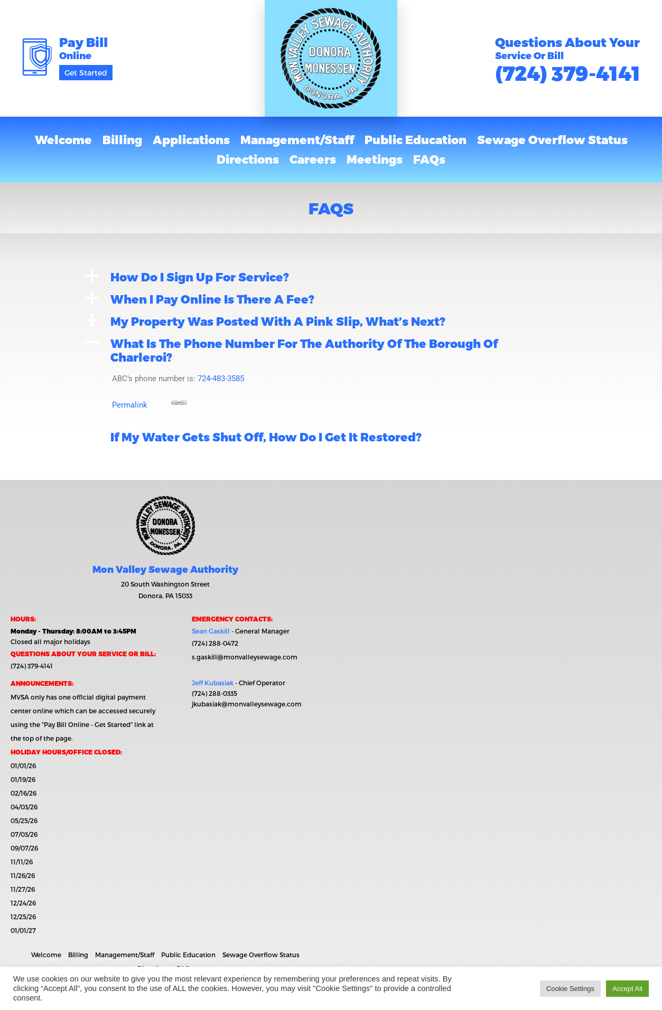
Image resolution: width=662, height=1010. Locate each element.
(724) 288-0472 (215, 643)
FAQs (429, 159)
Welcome (63, 139)
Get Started (85, 72)
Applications (191, 139)
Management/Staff (297, 139)
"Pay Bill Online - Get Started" (87, 724)
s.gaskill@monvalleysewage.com (244, 656)
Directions (248, 159)
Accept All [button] (627, 989)
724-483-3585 (221, 378)
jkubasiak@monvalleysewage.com (247, 703)
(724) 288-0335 (214, 693)
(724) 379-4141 (567, 72)
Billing (122, 139)
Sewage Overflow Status (552, 139)
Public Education (416, 139)
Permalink (149, 402)
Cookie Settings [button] (570, 989)
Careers (313, 159)
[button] (331, 276)
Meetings (375, 159)
